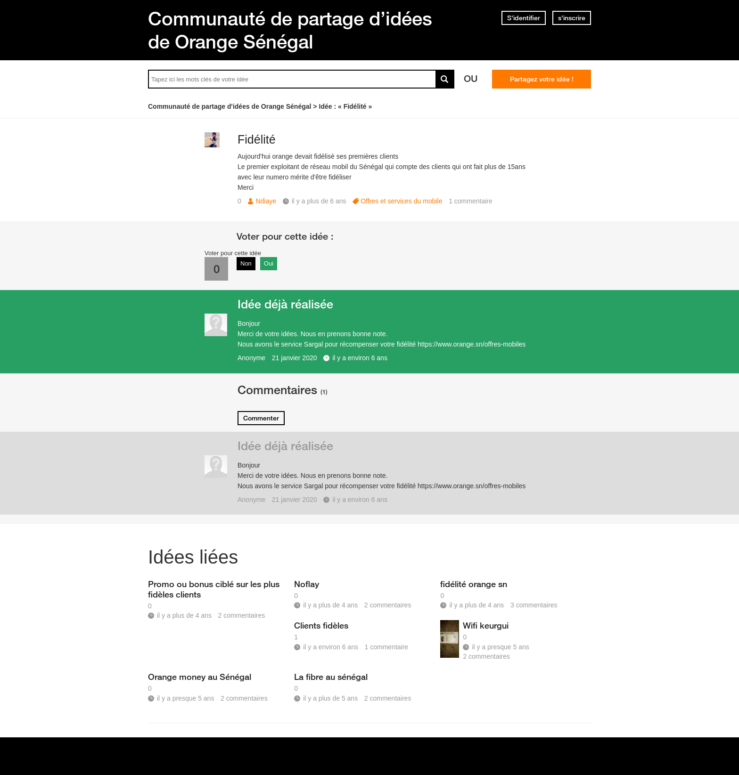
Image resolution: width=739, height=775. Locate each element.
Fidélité (257, 139)
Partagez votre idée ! (542, 79)
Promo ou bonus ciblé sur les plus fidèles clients (213, 589)
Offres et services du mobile (401, 201)
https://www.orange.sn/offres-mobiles (472, 344)
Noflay (306, 584)
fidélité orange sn (473, 584)
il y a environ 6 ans (359, 358)
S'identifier (523, 18)
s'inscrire (571, 18)
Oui (268, 263)
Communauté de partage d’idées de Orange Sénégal (290, 30)
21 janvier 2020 (294, 358)
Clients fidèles (321, 625)
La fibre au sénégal (331, 676)
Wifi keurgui (486, 625)
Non (246, 263)
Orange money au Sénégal (199, 676)
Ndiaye (265, 201)
